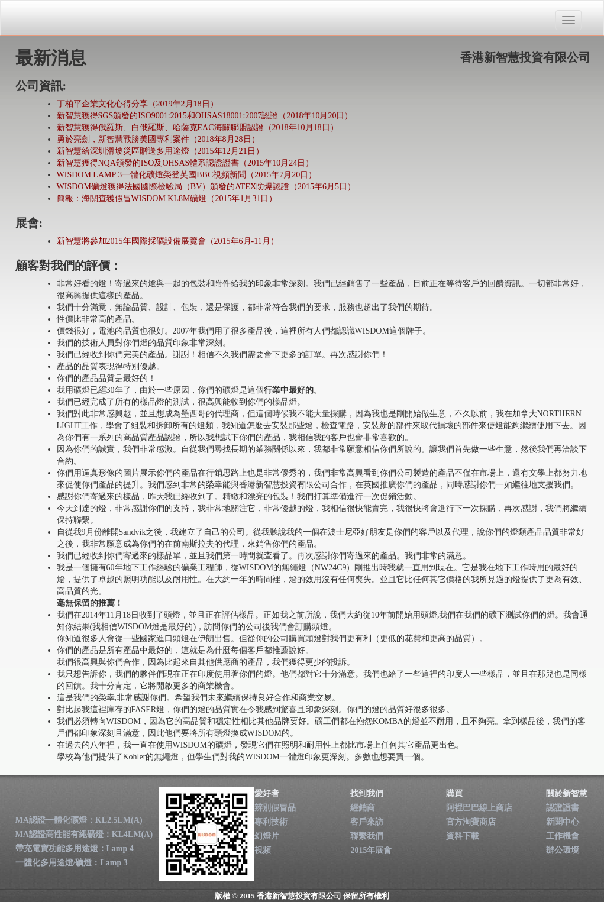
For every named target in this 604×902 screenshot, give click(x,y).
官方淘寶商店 (471, 821)
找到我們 (366, 793)
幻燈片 (266, 836)
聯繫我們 (366, 836)
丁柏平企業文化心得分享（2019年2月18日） (137, 103)
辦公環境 (562, 850)
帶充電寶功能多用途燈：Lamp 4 (74, 848)
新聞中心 (562, 821)
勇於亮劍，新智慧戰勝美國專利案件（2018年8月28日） (158, 139)
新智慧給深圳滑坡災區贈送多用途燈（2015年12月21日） (160, 151)
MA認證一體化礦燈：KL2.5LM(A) (79, 820)
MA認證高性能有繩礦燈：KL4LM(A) (84, 834)
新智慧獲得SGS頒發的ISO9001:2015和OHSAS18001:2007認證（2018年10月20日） (205, 115)
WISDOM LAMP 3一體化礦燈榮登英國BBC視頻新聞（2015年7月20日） (187, 174)
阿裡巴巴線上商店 (479, 807)
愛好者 (266, 793)
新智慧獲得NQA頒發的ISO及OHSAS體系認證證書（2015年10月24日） (185, 163)
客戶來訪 (366, 821)
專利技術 (271, 821)
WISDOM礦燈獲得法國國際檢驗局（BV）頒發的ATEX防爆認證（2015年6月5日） (206, 186)
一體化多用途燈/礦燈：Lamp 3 (71, 862)
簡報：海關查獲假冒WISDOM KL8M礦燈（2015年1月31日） (167, 198)
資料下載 (462, 836)
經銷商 (362, 807)
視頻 (262, 850)
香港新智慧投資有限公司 (82, 18)
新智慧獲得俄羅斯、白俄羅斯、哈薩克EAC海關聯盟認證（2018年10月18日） (197, 127)
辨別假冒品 (275, 807)
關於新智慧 (566, 793)
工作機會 (562, 836)
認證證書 (562, 807)
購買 (454, 793)
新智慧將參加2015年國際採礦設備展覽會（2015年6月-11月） (168, 241)
